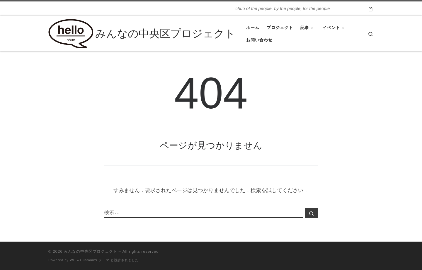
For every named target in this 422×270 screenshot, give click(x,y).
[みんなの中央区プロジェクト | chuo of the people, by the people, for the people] (70, 33)
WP (73, 260)
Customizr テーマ (94, 260)
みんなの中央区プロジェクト (90, 251)
